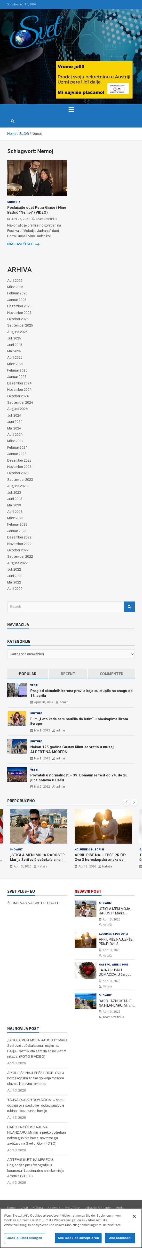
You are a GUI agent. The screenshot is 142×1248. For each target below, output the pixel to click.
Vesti (34, 685)
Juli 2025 (14, 338)
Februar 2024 (17, 447)
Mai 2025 (14, 351)
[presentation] (126, 802)
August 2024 (17, 409)
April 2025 (15, 357)
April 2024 (15, 435)
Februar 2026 (17, 293)
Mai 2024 (14, 428)
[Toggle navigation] (71, 109)
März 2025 (15, 364)
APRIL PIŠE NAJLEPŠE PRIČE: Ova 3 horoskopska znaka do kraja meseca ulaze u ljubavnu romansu (100, 862)
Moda (120, 1207)
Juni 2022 (14, 576)
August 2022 (17, 563)
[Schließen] (134, 1218)
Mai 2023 (14, 505)
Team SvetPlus (46, 219)
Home (11, 1207)
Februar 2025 (17, 370)
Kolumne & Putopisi (89, 849)
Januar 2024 (17, 454)
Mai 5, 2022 (42, 786)
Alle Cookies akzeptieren (78, 1240)
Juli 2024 (14, 415)
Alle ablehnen (120, 1240)
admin (64, 702)
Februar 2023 (17, 524)
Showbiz (13, 202)
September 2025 (20, 325)
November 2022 (19, 544)
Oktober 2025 (18, 319)
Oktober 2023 (18, 473)
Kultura (36, 713)
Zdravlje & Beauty (98, 1207)
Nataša (42, 866)
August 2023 (17, 486)
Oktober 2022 (18, 550)
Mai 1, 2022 (42, 730)
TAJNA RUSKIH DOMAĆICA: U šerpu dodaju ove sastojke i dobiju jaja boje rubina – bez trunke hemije (35, 1105)
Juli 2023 (14, 492)
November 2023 (19, 467)
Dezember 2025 (19, 306)
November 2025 (19, 313)
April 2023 (15, 512)
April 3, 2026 (22, 866)
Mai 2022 (14, 582)
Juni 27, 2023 (20, 219)
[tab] (27, 674)
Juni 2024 (15, 422)
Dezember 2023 (19, 460)
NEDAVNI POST (88, 891)
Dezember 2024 (19, 383)
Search (129, 606)
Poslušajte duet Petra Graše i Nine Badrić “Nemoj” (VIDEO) (36, 210)
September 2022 (20, 556)
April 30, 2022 (43, 702)
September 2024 (20, 402)
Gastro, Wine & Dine (113, 964)
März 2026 (15, 287)
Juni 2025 (14, 345)
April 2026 (15, 280)
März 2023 (15, 518)
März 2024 (15, 441)
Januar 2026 (16, 300)
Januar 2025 (16, 377)
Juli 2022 (14, 569)
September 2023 (20, 480)
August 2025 (17, 332)
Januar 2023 (16, 531)
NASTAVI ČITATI (23, 244)
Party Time (72, 1207)
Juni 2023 (14, 499)
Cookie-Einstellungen (24, 1240)
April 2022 (15, 589)
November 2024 (19, 390)
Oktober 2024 (18, 396)
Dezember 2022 (19, 537)
